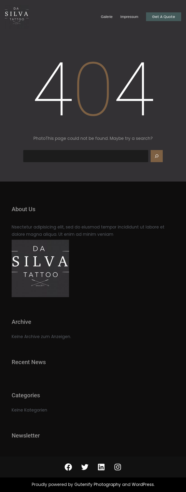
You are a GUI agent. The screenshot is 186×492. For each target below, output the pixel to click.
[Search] (157, 156)
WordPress (143, 484)
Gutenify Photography (98, 484)
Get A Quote (163, 16)
